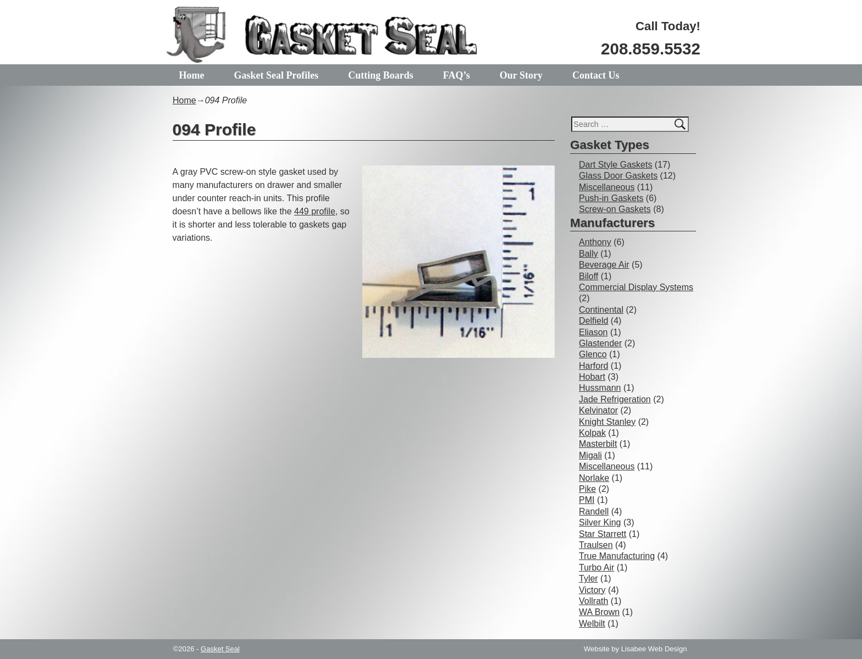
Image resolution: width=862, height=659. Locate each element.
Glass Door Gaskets (618, 175)
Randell (594, 511)
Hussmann (600, 387)
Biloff (588, 276)
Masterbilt (598, 443)
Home (192, 75)
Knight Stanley (607, 422)
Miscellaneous (606, 187)
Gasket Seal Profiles (276, 75)
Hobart (592, 376)
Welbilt (592, 623)
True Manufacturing (617, 556)
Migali (590, 455)
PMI (586, 500)
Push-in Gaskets (611, 198)
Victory (592, 590)
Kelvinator (598, 410)
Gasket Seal (220, 649)
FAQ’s (457, 75)
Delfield (593, 320)
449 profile (314, 211)
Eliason (593, 332)
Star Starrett (602, 534)
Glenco (593, 354)
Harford (593, 365)
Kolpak (592, 433)
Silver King (600, 522)
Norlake (594, 478)
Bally (588, 253)
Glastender (600, 343)
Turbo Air (596, 567)
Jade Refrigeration (615, 399)
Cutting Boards (382, 75)
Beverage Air (604, 264)
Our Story (522, 75)
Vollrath (593, 601)
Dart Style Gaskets (615, 164)
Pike (587, 489)
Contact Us (598, 75)
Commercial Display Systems (636, 287)
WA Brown (599, 612)
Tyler (588, 578)
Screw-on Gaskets (615, 209)
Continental (601, 309)
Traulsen (596, 545)
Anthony (595, 242)
